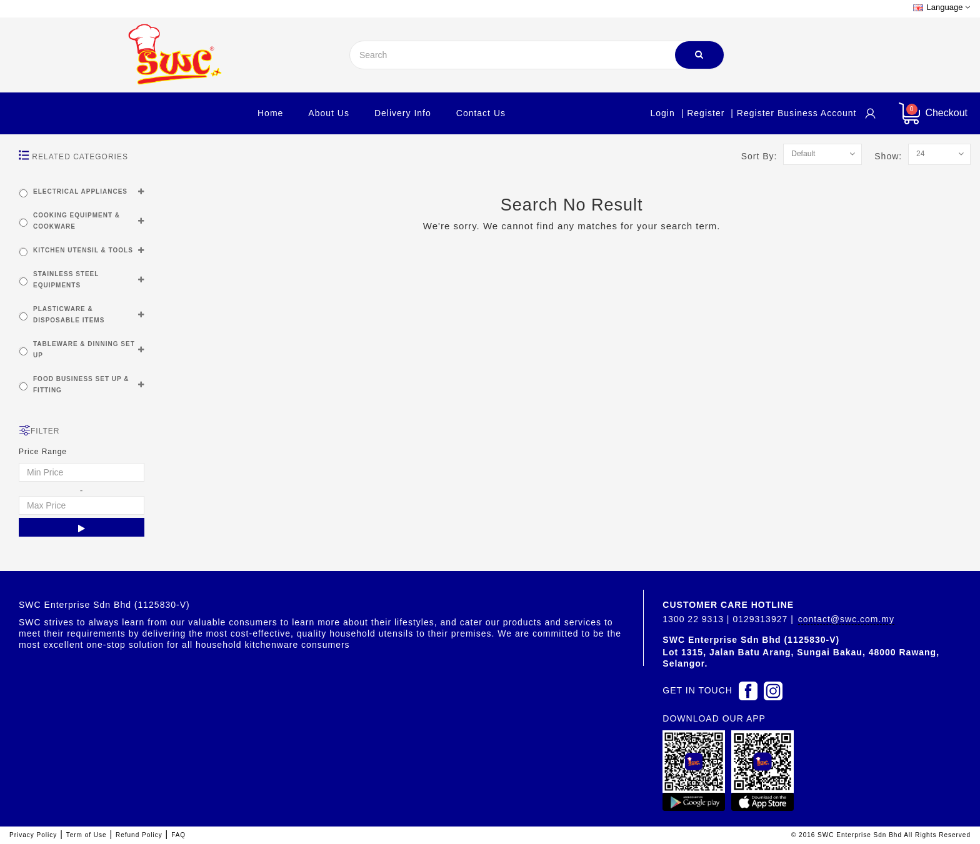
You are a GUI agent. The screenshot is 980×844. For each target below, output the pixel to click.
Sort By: (762, 156)
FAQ (178, 835)
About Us (328, 113)
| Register (703, 113)
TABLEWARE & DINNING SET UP (84, 349)
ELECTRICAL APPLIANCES (80, 191)
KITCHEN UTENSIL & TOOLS (83, 250)
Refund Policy (139, 835)
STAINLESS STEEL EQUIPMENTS (66, 280)
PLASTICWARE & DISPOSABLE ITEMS (68, 314)
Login (662, 113)
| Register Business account (793, 113)
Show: (891, 156)
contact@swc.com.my (846, 619)
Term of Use (86, 835)
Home (270, 113)
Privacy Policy (33, 835)
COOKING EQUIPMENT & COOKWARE (76, 221)
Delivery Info (402, 113)
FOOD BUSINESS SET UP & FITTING (81, 384)
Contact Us (481, 113)
